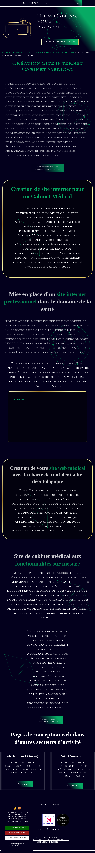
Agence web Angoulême (59, 53)
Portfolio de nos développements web (47, 172)
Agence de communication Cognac (47, 840)
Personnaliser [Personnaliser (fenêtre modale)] (17, 838)
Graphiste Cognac (47, 838)
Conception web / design (28, 53)
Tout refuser (17, 833)
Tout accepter (17, 828)
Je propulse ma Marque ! (60, 42)
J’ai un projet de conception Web (47, 720)
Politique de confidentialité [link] (17, 845)
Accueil (6, 53)
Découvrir (22, 784)
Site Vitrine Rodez (47, 842)
